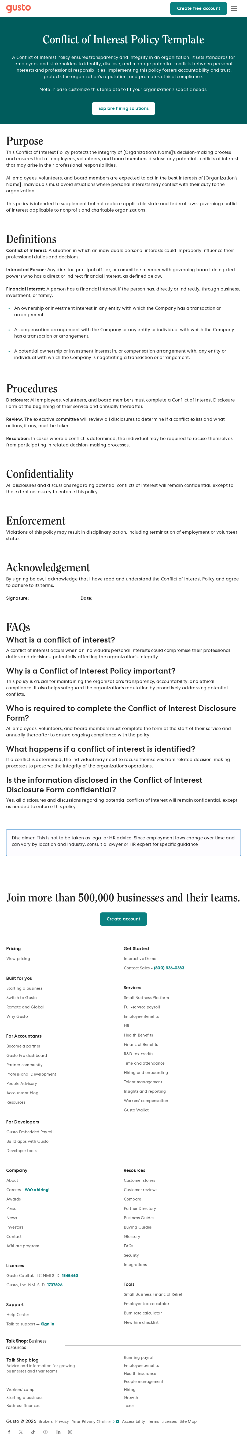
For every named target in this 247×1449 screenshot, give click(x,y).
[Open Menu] (234, 9)
